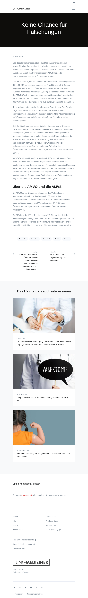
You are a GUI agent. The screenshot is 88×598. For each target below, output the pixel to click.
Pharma (66, 239)
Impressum (19, 594)
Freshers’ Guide (52, 521)
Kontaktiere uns (19, 548)
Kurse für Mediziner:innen (24, 544)
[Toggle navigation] (73, 8)
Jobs (14, 521)
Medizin (57, 239)
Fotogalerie (34, 239)
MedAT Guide (51, 517)
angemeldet (26, 495)
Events (15, 525)
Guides (15, 517)
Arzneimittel (22, 239)
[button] (69, 2)
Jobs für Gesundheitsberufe (24, 540)
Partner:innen (18, 530)
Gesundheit (46, 239)
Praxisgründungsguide (54, 530)
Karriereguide (51, 525)
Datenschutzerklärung (35, 594)
